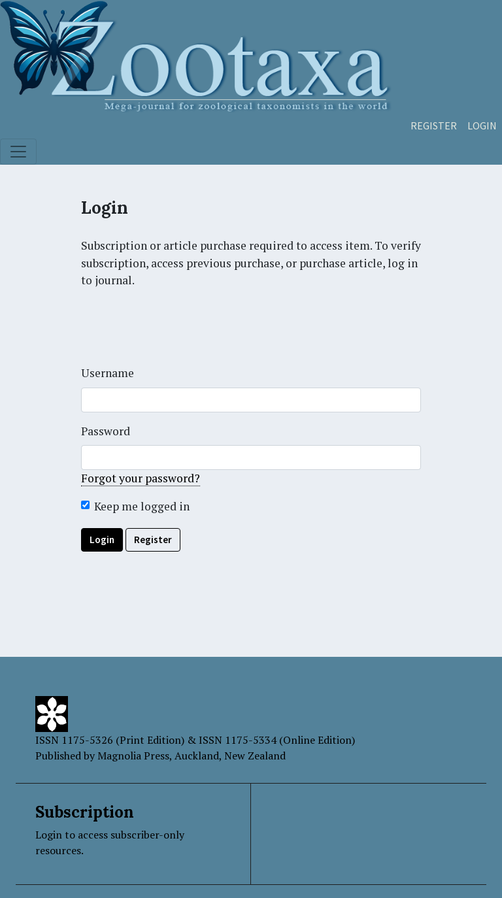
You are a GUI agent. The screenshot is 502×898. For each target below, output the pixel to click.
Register (433, 125)
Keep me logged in (142, 506)
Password (105, 431)
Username (107, 372)
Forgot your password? (140, 478)
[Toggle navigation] (18, 152)
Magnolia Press (133, 755)
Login (482, 125)
